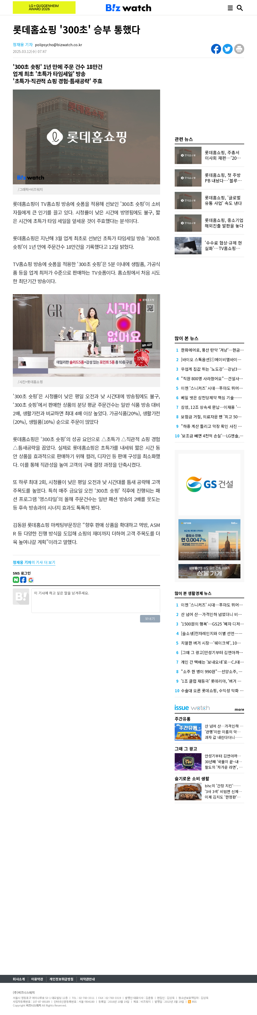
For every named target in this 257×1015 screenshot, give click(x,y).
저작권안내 (87, 979)
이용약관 (37, 979)
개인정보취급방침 (61, 979)
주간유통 (183, 719)
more (239, 709)
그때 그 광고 (186, 748)
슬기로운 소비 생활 (192, 778)
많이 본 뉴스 (187, 338)
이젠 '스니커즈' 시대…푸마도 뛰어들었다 (215, 388)
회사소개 (19, 979)
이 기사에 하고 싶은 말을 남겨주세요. (95, 601)
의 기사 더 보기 (34, 562)
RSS (192, 1001)
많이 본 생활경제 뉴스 (193, 593)
